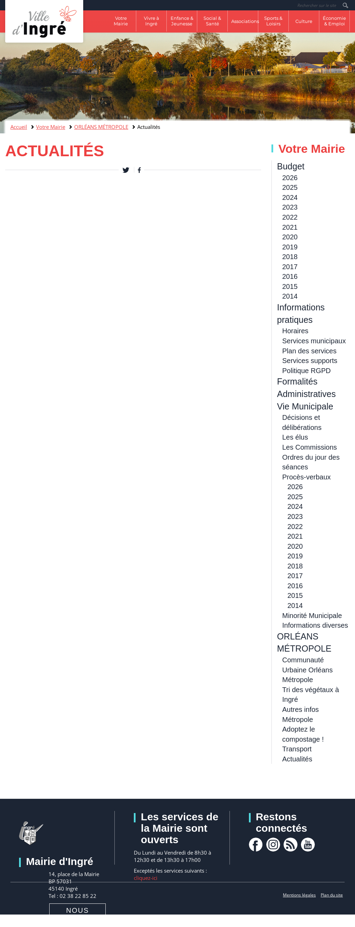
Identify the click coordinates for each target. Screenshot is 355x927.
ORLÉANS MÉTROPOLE (101, 126)
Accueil (18, 126)
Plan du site (332, 895)
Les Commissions (309, 447)
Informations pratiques (301, 313)
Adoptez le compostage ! (303, 734)
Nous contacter (77, 915)
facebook (256, 844)
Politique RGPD (306, 370)
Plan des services (309, 351)
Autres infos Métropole (300, 714)
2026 (290, 178)
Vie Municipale (305, 406)
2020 (290, 237)
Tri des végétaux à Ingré (310, 695)
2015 (290, 286)
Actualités (297, 759)
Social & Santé (212, 20)
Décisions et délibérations (301, 422)
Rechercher (345, 5)
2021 (290, 227)
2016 (290, 276)
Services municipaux (314, 341)
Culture (303, 21)
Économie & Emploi (334, 20)
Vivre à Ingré (151, 20)
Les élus (295, 437)
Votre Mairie (121, 20)
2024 (290, 197)
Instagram (273, 844)
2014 (290, 296)
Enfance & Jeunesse (182, 20)
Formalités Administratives (306, 388)
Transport (297, 749)
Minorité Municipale (312, 615)
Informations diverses (315, 625)
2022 (290, 217)
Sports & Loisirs (273, 20)
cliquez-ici (145, 877)
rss (290, 844)
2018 (290, 257)
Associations (244, 21)
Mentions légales (299, 895)
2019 (290, 247)
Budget (290, 166)
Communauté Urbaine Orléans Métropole (307, 669)
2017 (290, 267)
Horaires (295, 331)
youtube (308, 844)
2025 (290, 187)
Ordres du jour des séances (311, 462)
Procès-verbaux (306, 477)
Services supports (309, 360)
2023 (290, 207)
